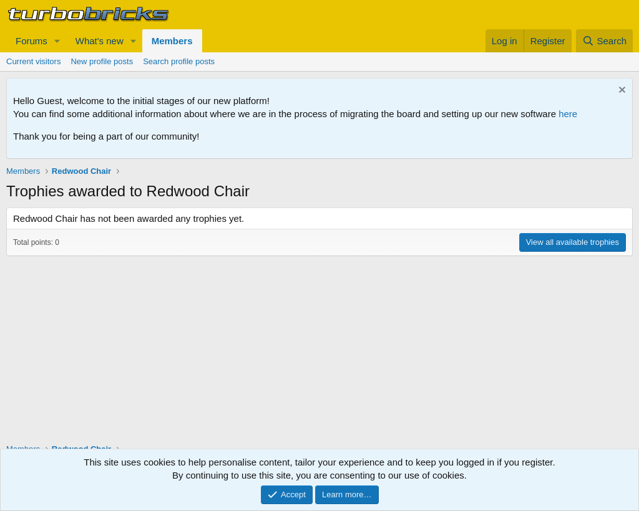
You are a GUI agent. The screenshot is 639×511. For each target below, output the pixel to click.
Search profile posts (179, 61)
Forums (31, 41)
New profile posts (102, 61)
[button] (57, 40)
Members (172, 41)
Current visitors (33, 61)
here (568, 113)
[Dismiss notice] (620, 91)
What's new (100, 41)
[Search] (604, 40)
